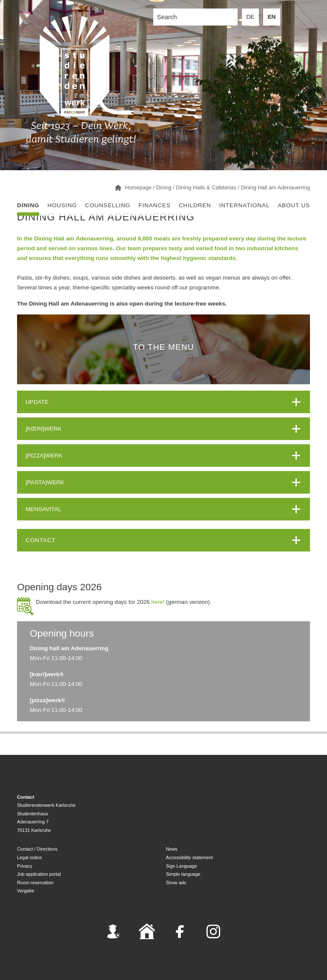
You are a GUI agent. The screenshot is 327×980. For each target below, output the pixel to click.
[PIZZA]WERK (44, 455)
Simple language (183, 874)
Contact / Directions (37, 848)
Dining (28, 205)
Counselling (107, 205)
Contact (40, 540)
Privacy (24, 866)
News (172, 848)
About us (294, 205)
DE (251, 17)
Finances (154, 205)
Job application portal (39, 874)
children (195, 205)
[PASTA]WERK (45, 482)
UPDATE (37, 402)
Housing (62, 205)
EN (272, 17)
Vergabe (25, 890)
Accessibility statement (189, 857)
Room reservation (35, 882)
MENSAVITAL (43, 509)
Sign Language (181, 866)
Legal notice (29, 857)
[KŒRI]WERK (44, 429)
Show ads (176, 882)
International (244, 205)
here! (157, 602)
